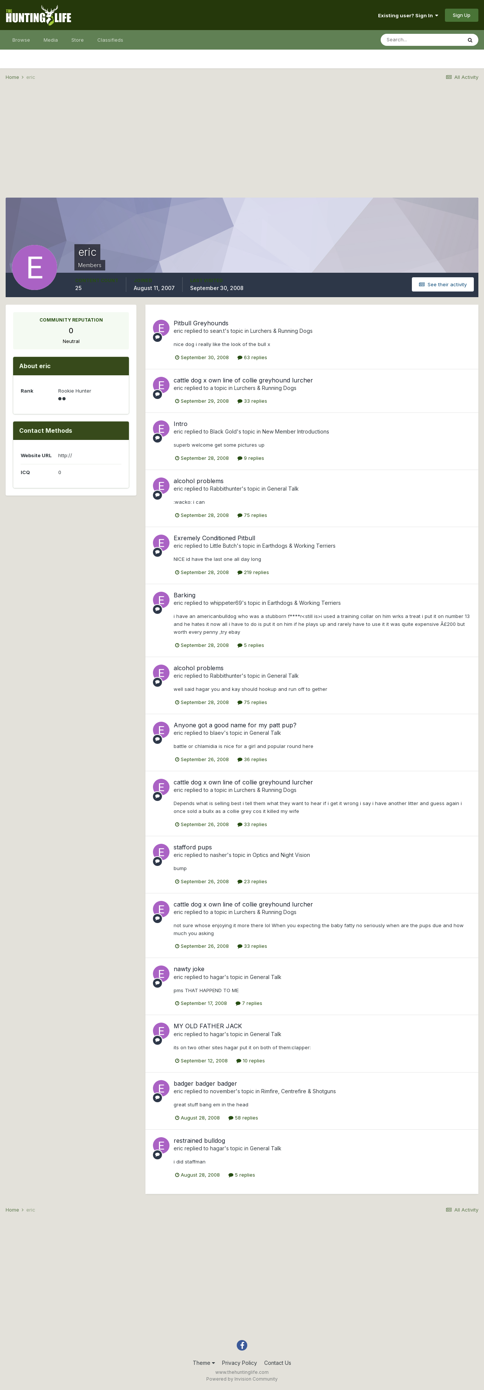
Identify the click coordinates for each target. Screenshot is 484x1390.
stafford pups (193, 847)
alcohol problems (199, 481)
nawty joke (189, 969)
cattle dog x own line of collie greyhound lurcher (243, 380)
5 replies (250, 645)
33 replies (252, 401)
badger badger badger (205, 1083)
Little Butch (223, 545)
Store (77, 40)
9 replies (250, 458)
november (223, 1091)
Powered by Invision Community (242, 1379)
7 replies (249, 1003)
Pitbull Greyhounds (201, 323)
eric (178, 331)
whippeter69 (226, 603)
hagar (217, 977)
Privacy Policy (239, 1363)
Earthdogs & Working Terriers (299, 545)
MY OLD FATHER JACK (208, 1026)
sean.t (217, 331)
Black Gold (223, 431)
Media (51, 40)
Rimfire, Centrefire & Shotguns (298, 1091)
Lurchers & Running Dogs (281, 331)
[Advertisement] (242, 145)
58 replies (243, 1118)
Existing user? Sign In (408, 15)
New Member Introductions (295, 431)
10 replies (250, 1061)
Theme (204, 1363)
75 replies (252, 515)
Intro (181, 424)
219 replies (253, 572)
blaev (217, 733)
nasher (218, 855)
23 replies (252, 881)
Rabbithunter (226, 488)
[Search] (421, 40)
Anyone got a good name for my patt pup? (235, 725)
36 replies (252, 759)
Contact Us (277, 1363)
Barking (184, 595)
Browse (21, 40)
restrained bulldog (199, 1140)
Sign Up (461, 15)
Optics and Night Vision (281, 855)
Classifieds (110, 40)
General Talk (283, 488)
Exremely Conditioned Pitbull (214, 538)
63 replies (252, 357)
